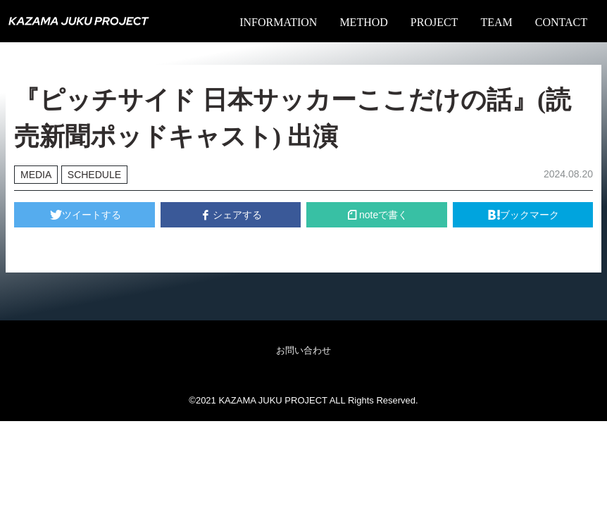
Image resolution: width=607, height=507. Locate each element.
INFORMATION (278, 22)
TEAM (496, 22)
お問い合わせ (303, 350)
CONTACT (561, 22)
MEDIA (35, 174)
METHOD (363, 22)
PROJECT (434, 22)
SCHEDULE (94, 174)
